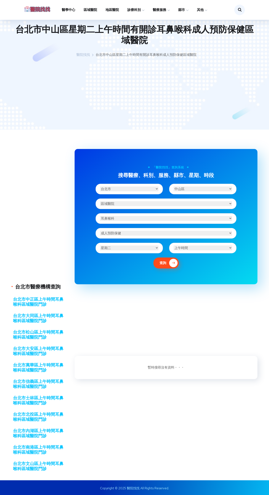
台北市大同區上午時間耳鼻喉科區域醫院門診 (38, 318)
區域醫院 (90, 10)
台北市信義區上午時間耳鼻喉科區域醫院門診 (38, 384)
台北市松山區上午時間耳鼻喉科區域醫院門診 (38, 334)
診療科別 (134, 10)
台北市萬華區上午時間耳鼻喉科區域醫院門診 (38, 367)
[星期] (129, 247)
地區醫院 (112, 10)
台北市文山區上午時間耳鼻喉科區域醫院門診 (38, 466)
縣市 (181, 10)
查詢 (169, 263)
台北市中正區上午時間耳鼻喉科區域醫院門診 (38, 301)
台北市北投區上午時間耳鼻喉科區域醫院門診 (38, 417)
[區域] (203, 188)
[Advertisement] (134, 93)
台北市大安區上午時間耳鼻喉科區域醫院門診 (38, 351)
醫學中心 (68, 10)
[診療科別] (166, 218)
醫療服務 (159, 10)
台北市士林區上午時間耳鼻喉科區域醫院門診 (38, 400)
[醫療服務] (166, 233)
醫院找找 (83, 54)
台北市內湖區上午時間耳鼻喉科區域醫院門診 (38, 433)
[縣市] (129, 188)
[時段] (203, 247)
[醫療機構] (166, 203)
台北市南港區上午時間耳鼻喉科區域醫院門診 (38, 449)
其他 (200, 10)
